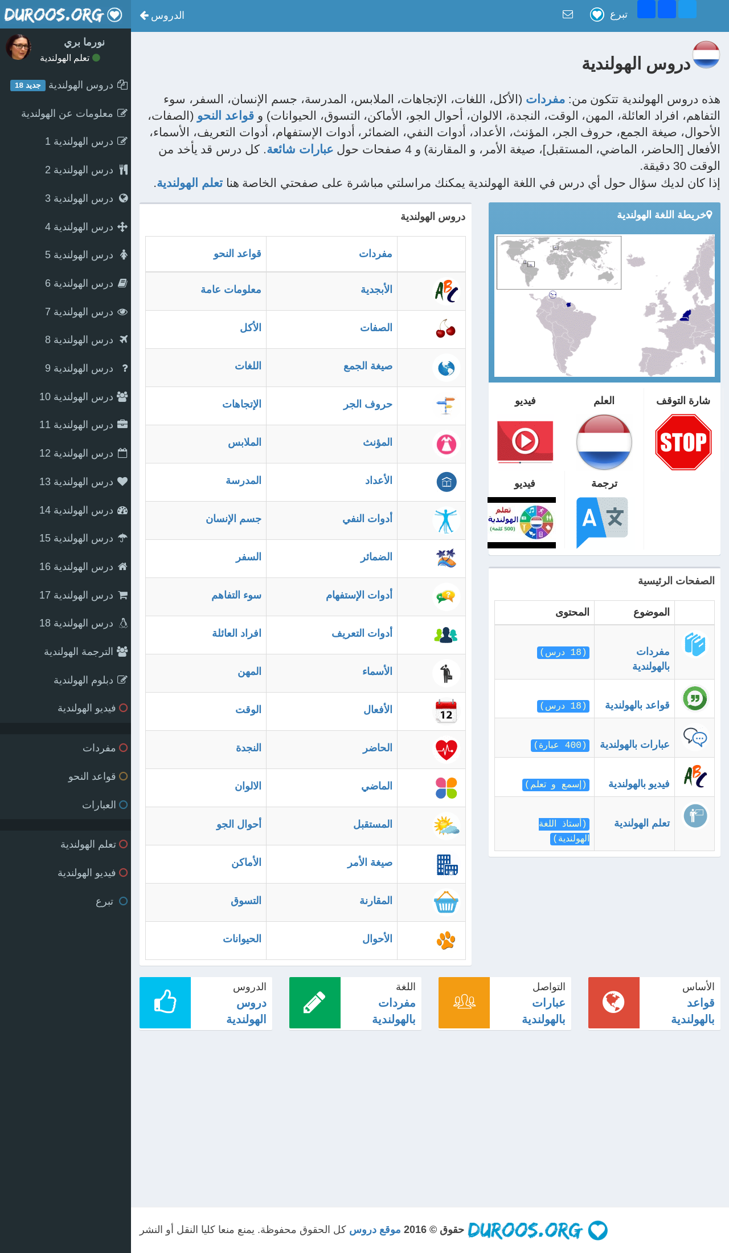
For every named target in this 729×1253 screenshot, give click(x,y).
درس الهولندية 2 (86, 170)
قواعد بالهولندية (637, 705)
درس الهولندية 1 (86, 141)
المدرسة (243, 480)
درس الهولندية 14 (83, 510)
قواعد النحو (98, 776)
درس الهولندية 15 (83, 538)
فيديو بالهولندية (639, 784)
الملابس (244, 442)
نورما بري (84, 42)
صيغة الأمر (369, 862)
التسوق (246, 900)
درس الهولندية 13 (83, 481)
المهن (249, 671)
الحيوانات (242, 939)
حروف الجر (367, 404)
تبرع (112, 901)
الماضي (376, 786)
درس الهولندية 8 (86, 339)
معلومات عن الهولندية (74, 113)
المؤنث (377, 442)
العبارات (105, 805)
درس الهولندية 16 (83, 566)
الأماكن (246, 862)
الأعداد (378, 480)
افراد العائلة (236, 633)
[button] (162, 16)
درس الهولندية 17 (83, 595)
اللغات (248, 366)
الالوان (248, 786)
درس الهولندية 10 (83, 396)
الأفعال (377, 709)
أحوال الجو (238, 824)
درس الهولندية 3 (86, 198)
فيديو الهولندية (93, 708)
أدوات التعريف (361, 633)
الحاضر (377, 748)
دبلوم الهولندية (91, 680)
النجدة (248, 748)
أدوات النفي (367, 518)
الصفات (376, 327)
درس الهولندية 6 (86, 283)
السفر (248, 557)
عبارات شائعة (300, 149)
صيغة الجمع (367, 366)
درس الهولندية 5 (86, 255)
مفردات (105, 748)
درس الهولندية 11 (83, 424)
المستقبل (372, 824)
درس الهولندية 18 (83, 623)
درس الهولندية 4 (86, 227)
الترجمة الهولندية (86, 651)
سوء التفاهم (236, 595)
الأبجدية (376, 289)
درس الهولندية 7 (86, 312)
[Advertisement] (430, 1118)
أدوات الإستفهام (359, 595)
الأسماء (377, 671)
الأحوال (377, 939)
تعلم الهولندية (70, 58)
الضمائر (376, 557)
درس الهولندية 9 (86, 368)
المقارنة (375, 900)
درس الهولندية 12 (83, 453)
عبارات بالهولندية (635, 744)
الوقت (248, 709)
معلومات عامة (230, 289)
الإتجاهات (241, 404)
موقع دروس (375, 1229)
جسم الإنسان (233, 518)
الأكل (250, 327)
